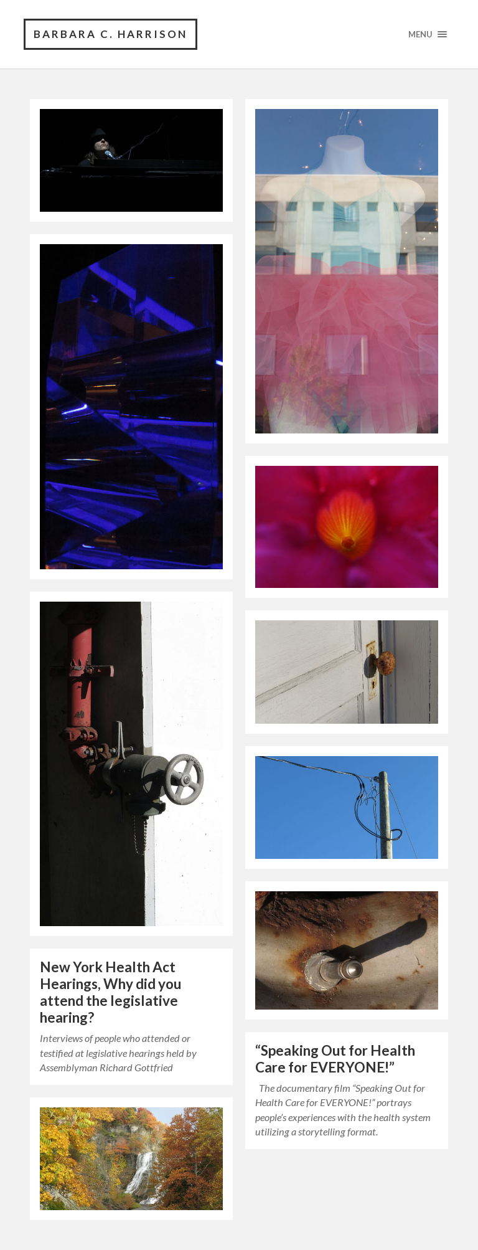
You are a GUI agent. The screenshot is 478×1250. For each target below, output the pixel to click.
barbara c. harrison (110, 33)
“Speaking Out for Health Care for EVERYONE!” (335, 1059)
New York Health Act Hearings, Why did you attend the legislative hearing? (110, 992)
